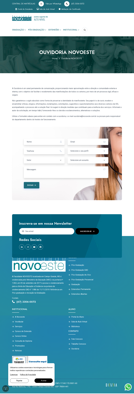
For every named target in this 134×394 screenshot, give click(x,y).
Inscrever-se (87, 231)
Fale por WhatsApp (50, 3)
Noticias (18, 351)
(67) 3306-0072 (74, 3)
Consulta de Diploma (23, 341)
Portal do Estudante (25, 9)
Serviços (18, 327)
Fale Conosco (77, 339)
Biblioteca (75, 327)
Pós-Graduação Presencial (82, 280)
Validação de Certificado (72, 9)
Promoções (20, 346)
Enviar (31, 185)
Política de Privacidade (28, 374)
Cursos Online (21, 336)
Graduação (18, 29)
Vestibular (19, 322)
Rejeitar (19, 380)
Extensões (53, 29)
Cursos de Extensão (23, 332)
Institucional (70, 29)
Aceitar (43, 380)
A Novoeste (20, 317)
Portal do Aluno (77, 317)
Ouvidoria (75, 349)
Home (55, 58)
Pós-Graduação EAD (79, 270)
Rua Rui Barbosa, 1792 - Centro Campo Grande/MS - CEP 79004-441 (40, 387)
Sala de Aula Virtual (47, 9)
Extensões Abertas (79, 295)
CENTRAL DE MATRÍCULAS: (24, 3)
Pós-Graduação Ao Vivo (81, 275)
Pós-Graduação (36, 29)
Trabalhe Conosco (78, 344)
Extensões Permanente (81, 290)
